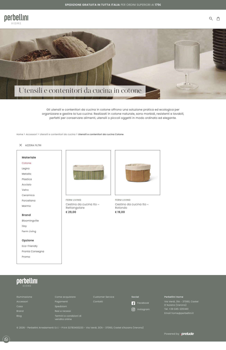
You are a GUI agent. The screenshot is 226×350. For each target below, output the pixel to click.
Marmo (26, 203)
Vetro (25, 187)
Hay (24, 223)
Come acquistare (65, 299)
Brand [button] (26, 212)
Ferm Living (29, 228)
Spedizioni (61, 309)
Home (20, 132)
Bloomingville (30, 218)
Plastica (27, 176)
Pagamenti (61, 304)
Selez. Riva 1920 (165, 18)
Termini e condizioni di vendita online (68, 320)
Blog (126, 18)
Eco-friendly (30, 243)
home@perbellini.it (183, 316)
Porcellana (28, 198)
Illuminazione (72, 18)
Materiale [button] (29, 155)
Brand (112, 18)
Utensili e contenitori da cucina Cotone (109, 132)
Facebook (140, 306)
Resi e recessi (63, 314)
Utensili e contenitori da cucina (62, 132)
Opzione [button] (28, 238)
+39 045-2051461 (178, 312)
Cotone (26, 160)
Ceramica (28, 192)
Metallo (26, 171)
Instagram (141, 312)
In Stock (141, 18)
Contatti (98, 304)
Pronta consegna (33, 248)
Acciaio (26, 182)
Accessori (95, 18)
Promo (26, 254)
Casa (53, 18)
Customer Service (103, 299)
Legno (26, 166)
